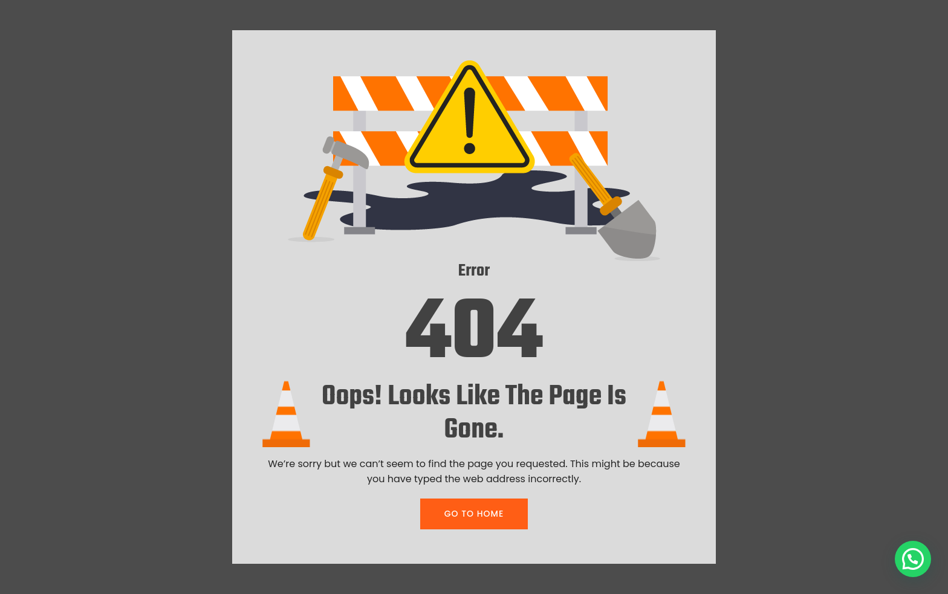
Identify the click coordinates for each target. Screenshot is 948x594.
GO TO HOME (474, 514)
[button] (913, 559)
